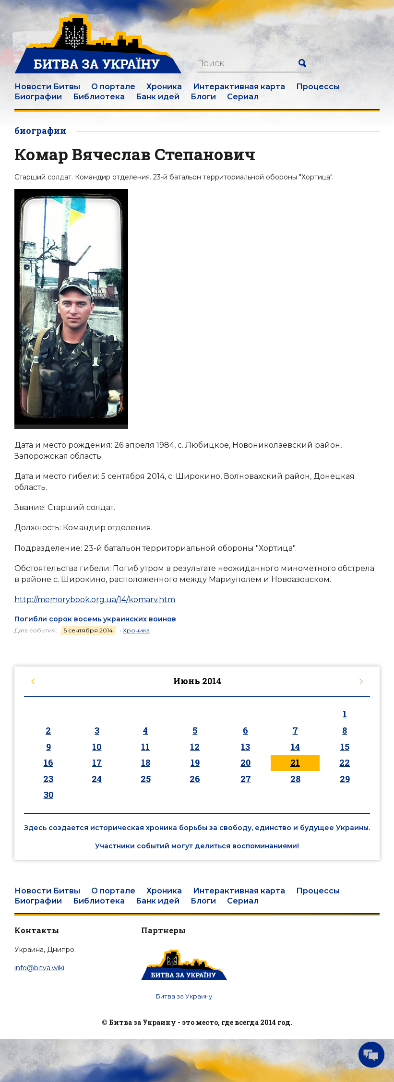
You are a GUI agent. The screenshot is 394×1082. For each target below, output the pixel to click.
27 (245, 779)
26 (195, 779)
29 (345, 779)
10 (96, 746)
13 (245, 746)
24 (97, 779)
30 (48, 794)
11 (145, 746)
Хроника (164, 86)
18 (145, 762)
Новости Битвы (47, 86)
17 (97, 762)
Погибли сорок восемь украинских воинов (95, 619)
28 (295, 779)
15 (344, 746)
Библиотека (99, 96)
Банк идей (157, 96)
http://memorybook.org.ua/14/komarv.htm (94, 599)
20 (245, 762)
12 (195, 746)
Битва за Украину (184, 996)
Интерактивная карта (239, 86)
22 (344, 762)
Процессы (318, 86)
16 (48, 762)
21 (295, 762)
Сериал (243, 96)
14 (295, 746)
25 (146, 779)
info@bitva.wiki (39, 967)
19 (195, 762)
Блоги (203, 96)
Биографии (38, 96)
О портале (113, 86)
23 (48, 779)
